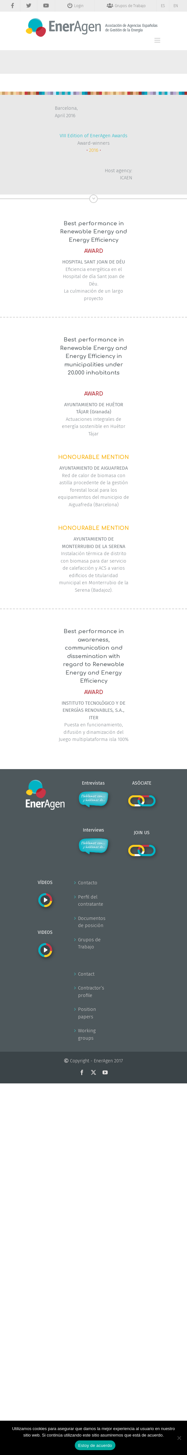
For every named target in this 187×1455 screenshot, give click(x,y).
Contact (86, 974)
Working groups (87, 1034)
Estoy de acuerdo (95, 1445)
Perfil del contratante (90, 900)
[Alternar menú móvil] (157, 40)
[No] (179, 1438)
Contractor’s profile (91, 991)
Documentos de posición (91, 922)
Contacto (87, 883)
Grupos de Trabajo (89, 943)
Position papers (87, 1013)
